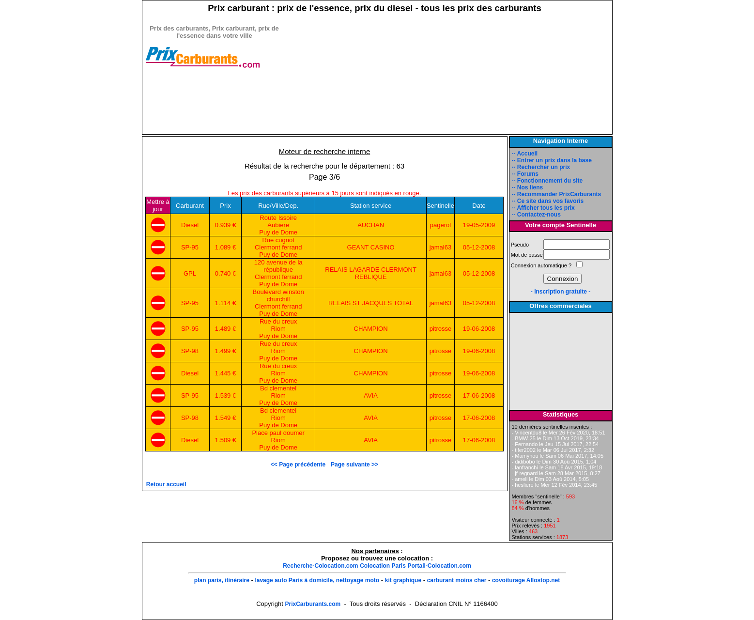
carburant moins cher (457, 580)
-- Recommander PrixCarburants (556, 194)
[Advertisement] (214, 119)
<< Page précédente (300, 464)
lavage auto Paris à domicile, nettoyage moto (317, 580)
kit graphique (403, 580)
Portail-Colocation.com (439, 565)
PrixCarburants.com (312, 604)
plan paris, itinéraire (221, 580)
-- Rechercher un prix (541, 167)
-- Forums (525, 173)
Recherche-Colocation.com (320, 565)
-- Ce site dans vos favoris (548, 201)
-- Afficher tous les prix (543, 207)
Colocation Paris (383, 565)
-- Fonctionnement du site (547, 180)
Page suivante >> (354, 464)
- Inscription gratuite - (560, 291)
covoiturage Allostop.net (526, 580)
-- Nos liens (527, 187)
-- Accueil (525, 153)
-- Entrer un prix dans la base (552, 160)
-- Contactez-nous (536, 214)
